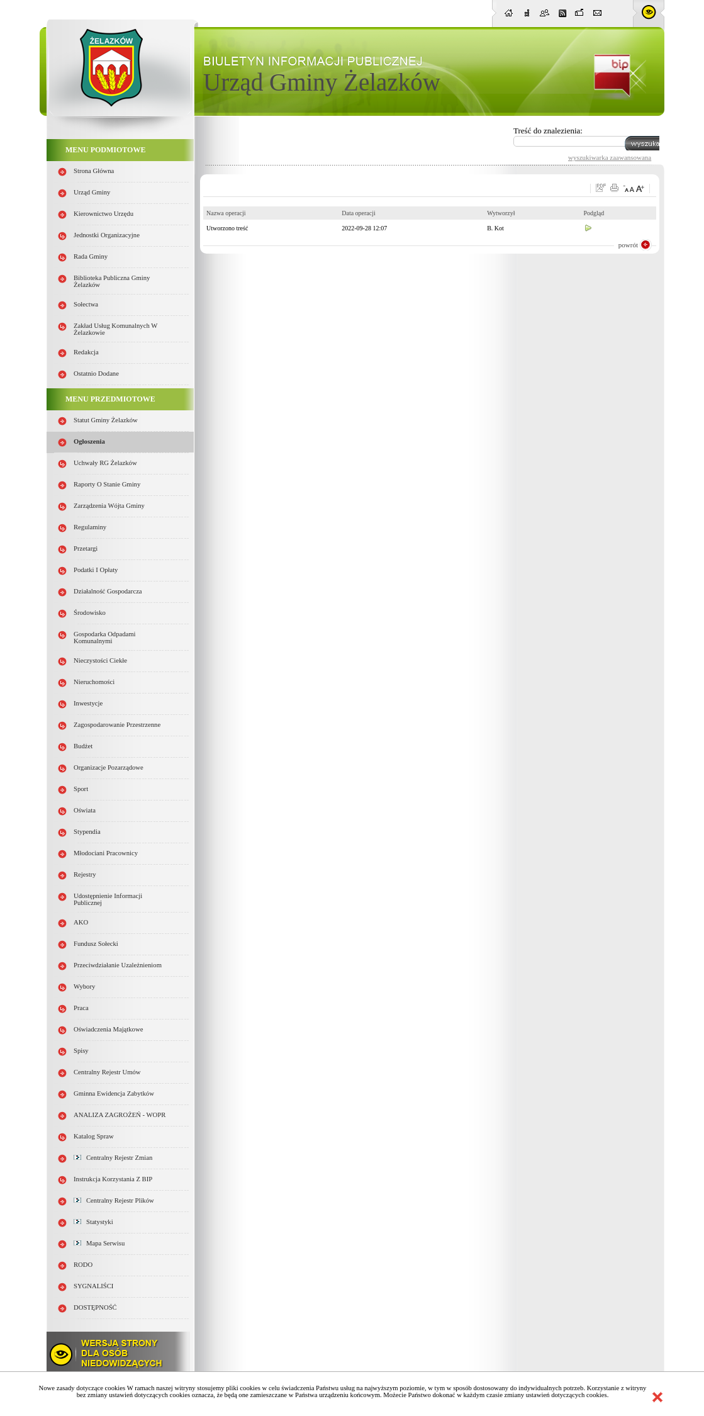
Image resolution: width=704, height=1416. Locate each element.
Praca (81, 1007)
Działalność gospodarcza (108, 591)
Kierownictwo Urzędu (103, 213)
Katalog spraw (94, 1136)
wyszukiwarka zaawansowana (609, 157)
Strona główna (94, 170)
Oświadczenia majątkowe (108, 1029)
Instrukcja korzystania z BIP (113, 1179)
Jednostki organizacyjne (107, 235)
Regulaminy (90, 527)
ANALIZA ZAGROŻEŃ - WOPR (119, 1114)
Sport (81, 788)
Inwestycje (88, 703)
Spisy (81, 1050)
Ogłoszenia (89, 441)
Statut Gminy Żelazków (106, 420)
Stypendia (87, 831)
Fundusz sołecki (96, 943)
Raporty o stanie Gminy (107, 484)
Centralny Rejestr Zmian (113, 1157)
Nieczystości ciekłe (100, 660)
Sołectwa (86, 304)
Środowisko (90, 612)
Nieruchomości (94, 681)
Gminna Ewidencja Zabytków (114, 1093)
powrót (628, 245)
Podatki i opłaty (96, 569)
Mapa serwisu (99, 1243)
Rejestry (85, 874)
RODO (83, 1264)
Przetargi (86, 548)
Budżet (83, 746)
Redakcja (86, 352)
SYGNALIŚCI (93, 1286)
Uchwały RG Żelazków (105, 462)
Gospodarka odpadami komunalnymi (105, 637)
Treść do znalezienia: (548, 130)
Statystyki (93, 1221)
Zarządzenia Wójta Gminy (109, 505)
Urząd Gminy (92, 192)
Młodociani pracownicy (106, 853)
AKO (81, 922)
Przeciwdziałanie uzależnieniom (118, 965)
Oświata (85, 810)
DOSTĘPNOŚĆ (95, 1307)
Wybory (84, 986)
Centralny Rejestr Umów (107, 1072)
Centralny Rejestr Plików (114, 1200)
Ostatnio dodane (96, 373)
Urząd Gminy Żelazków (321, 82)
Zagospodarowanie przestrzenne (117, 724)
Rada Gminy (91, 256)
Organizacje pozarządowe (108, 767)
